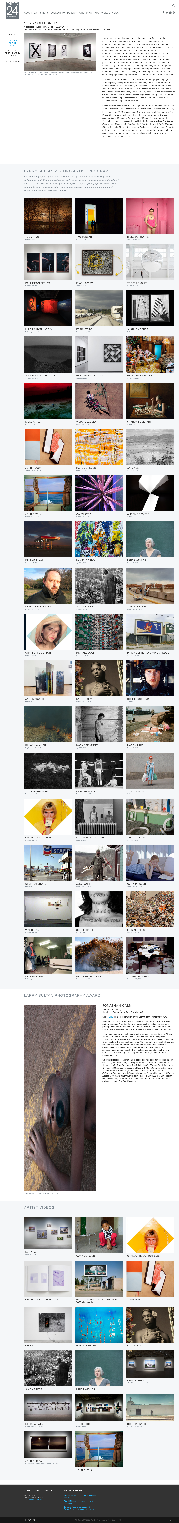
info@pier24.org (35, 1499)
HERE (110, 1017)
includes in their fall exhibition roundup (79, 1508)
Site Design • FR (115, 1520)
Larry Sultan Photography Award (12, 53)
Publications (75, 13)
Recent (13, 35)
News (115, 13)
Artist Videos (12, 61)
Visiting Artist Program (13, 43)
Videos (105, 13)
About (28, 13)
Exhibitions (41, 13)
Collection (58, 13)
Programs (93, 13)
